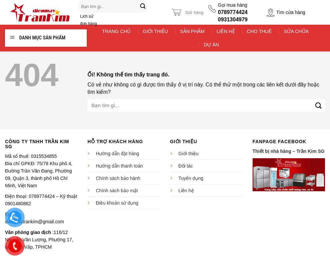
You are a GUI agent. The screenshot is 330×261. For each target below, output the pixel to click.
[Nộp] (142, 6)
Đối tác (186, 166)
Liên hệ (186, 190)
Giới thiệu (189, 153)
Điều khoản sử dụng (117, 203)
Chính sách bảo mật (117, 190)
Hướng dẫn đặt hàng (117, 153)
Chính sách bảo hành (118, 178)
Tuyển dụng (191, 178)
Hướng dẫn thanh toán (119, 166)
